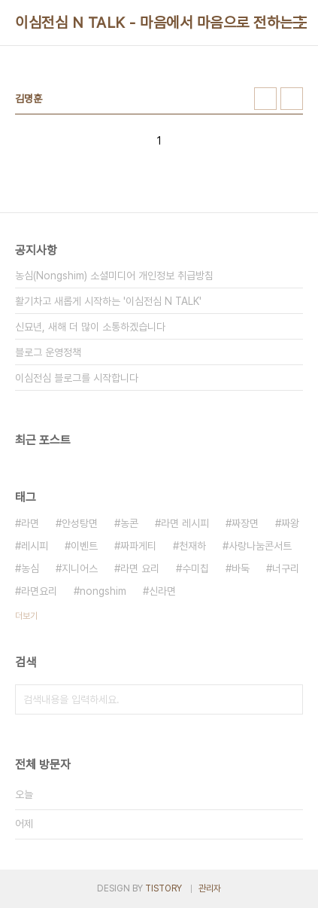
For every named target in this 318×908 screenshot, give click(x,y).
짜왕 (290, 523)
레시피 (34, 546)
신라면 (162, 591)
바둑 (241, 568)
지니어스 (80, 568)
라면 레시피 (185, 523)
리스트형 (291, 98)
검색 (288, 699)
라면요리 (39, 591)
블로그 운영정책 (48, 352)
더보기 (26, 616)
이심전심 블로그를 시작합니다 (76, 378)
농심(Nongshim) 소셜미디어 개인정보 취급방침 (114, 276)
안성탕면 (80, 523)
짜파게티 (138, 546)
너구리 (285, 568)
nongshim (103, 591)
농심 (30, 568)
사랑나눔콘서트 (260, 546)
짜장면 (245, 523)
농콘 (129, 523)
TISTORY (163, 888)
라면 (30, 523)
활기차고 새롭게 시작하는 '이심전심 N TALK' (108, 301)
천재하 (192, 546)
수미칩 (195, 568)
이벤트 (84, 546)
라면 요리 (139, 568)
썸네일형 (265, 98)
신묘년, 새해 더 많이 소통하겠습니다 (90, 327)
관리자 (209, 888)
